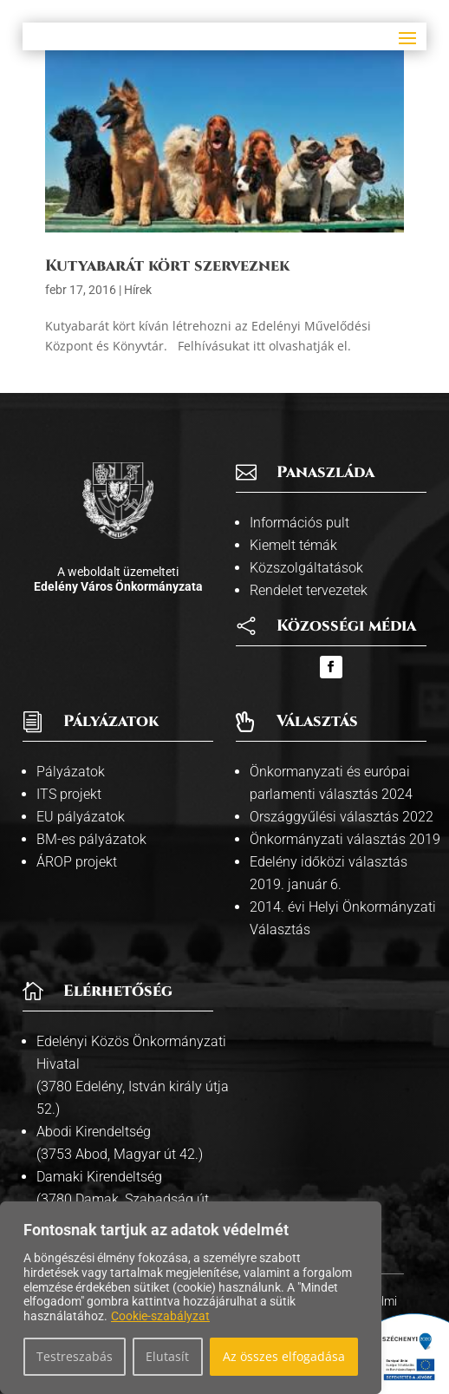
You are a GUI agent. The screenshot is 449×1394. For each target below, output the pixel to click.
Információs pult (299, 522)
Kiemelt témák (293, 545)
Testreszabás (74, 1356)
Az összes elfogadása (284, 1356)
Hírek (138, 290)
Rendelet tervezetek (309, 590)
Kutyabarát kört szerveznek (167, 266)
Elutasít (167, 1356)
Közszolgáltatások (306, 568)
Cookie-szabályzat (160, 1316)
